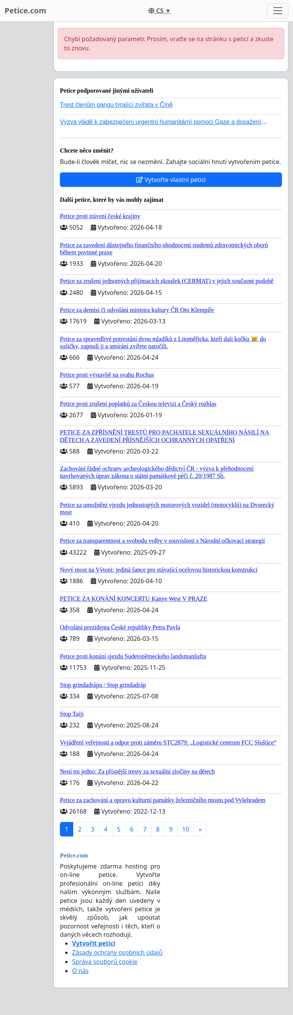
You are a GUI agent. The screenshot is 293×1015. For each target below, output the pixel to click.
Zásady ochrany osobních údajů (117, 952)
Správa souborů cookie (104, 961)
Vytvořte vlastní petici (171, 179)
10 (185, 829)
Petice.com (25, 10)
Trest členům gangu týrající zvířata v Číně (116, 104)
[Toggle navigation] (277, 10)
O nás (80, 971)
